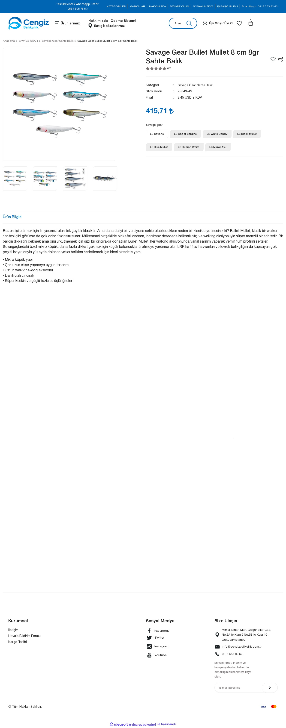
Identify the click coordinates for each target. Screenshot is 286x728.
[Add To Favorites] (273, 59)
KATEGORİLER (116, 6)
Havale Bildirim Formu (24, 636)
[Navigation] (67, 23)
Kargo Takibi (17, 642)
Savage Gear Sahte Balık (196, 85)
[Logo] (28, 23)
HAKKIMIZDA (157, 6)
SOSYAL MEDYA (203, 6)
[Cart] (251, 23)
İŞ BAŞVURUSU (227, 6)
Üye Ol (228, 23)
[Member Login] (205, 23)
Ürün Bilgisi (12, 216)
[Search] (183, 23)
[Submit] (270, 688)
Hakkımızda (98, 21)
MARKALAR (137, 6)
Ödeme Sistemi (123, 21)
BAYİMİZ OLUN (179, 6)
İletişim (13, 630)
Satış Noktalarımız (109, 26)
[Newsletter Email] (246, 688)
